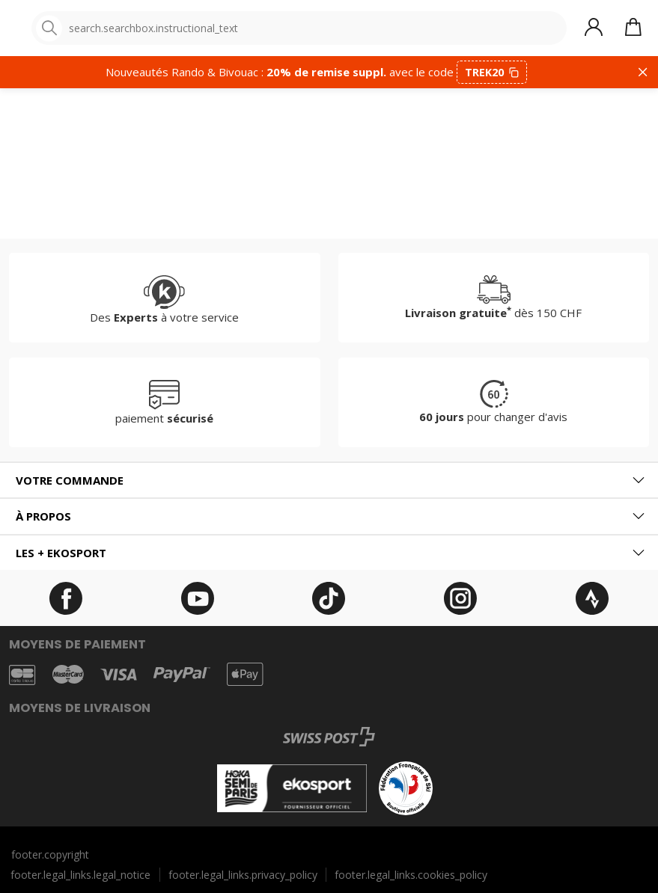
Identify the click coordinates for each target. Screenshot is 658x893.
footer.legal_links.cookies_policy (411, 875)
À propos (43, 516)
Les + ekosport (61, 552)
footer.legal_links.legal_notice (80, 875)
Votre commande (70, 480)
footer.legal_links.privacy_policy (242, 875)
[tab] (329, 480)
